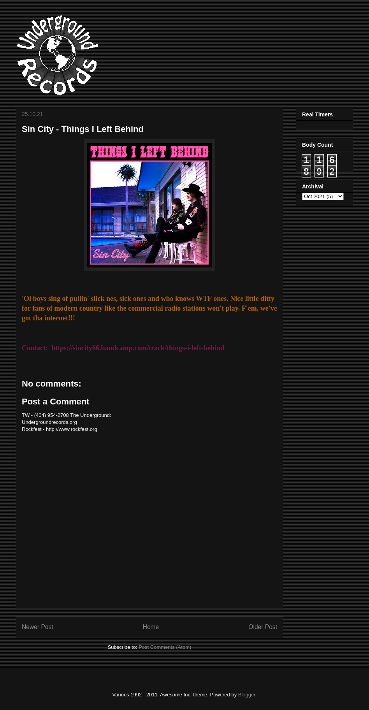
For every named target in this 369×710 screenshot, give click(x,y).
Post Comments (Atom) (165, 647)
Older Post (262, 627)
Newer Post (37, 627)
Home (151, 627)
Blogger (246, 695)
